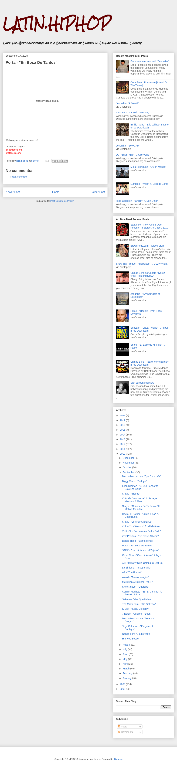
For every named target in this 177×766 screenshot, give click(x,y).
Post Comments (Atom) (62, 201)
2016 (123, 425)
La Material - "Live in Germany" (133, 112)
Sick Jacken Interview (142, 382)
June (126, 654)
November (129, 462)
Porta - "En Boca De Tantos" (137, 545)
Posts (122, 726)
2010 (123, 453)
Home (56, 191)
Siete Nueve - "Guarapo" (135, 586)
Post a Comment (18, 176)
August (127, 644)
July (125, 649)
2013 (123, 439)
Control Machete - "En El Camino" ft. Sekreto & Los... (142, 593)
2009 (123, 684)
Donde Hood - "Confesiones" (138, 540)
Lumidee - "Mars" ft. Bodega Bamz (149, 183)
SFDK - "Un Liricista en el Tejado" (140, 550)
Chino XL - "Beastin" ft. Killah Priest (141, 526)
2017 (123, 420)
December (129, 458)
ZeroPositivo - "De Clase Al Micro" (140, 536)
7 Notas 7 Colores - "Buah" (136, 613)
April (125, 663)
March (126, 668)
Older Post (98, 191)
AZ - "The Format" (132, 572)
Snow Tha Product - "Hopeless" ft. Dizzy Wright (141, 263)
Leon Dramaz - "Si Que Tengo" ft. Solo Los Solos (140, 487)
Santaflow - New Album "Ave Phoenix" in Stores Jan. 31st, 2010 (149, 226)
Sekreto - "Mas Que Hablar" (137, 599)
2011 (123, 449)
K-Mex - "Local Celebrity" (135, 608)
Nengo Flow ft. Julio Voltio (136, 633)
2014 (123, 434)
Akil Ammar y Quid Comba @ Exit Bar (142, 562)
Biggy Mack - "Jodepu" (134, 481)
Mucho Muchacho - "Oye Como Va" (141, 476)
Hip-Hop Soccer (130, 638)
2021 (123, 415)
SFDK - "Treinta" (131, 493)
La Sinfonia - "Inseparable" (136, 567)
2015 (123, 429)
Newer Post (13, 191)
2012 (123, 444)
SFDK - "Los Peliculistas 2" (137, 521)
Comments (125, 732)
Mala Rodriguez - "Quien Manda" (148, 166)
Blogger (118, 759)
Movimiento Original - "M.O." (137, 582)
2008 (123, 688)
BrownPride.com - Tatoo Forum (147, 245)
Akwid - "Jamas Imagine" (135, 577)
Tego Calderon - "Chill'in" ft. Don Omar (137, 200)
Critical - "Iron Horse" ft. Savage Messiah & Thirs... (139, 500)
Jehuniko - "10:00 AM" (128, 145)
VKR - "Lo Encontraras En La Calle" (141, 531)
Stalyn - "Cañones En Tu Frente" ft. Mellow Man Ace (141, 507)
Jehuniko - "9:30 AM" (127, 103)
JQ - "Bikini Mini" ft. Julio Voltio (132, 154)
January (127, 678)
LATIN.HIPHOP (57, 23)
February (128, 673)
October (127, 467)
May (125, 659)
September (129, 472)
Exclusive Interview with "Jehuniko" (150, 61)
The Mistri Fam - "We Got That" (139, 604)
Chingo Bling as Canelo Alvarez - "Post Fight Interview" (148, 274)
